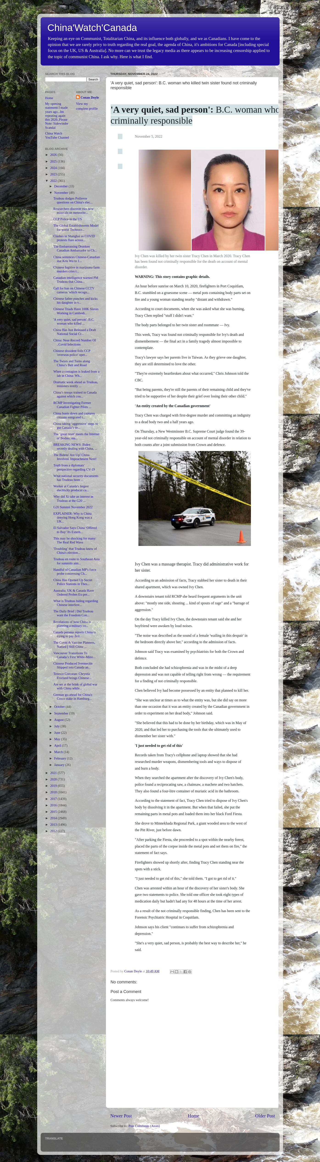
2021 (54, 773)
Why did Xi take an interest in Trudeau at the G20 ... (73, 498)
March (59, 752)
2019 (54, 786)
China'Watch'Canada (92, 27)
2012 (54, 831)
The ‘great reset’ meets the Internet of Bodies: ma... (76, 436)
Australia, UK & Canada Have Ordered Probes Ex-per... (73, 592)
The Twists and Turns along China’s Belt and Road (71, 363)
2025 (54, 161)
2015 (54, 812)
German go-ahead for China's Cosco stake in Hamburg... (72, 696)
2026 (54, 155)
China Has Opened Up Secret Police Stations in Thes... (72, 582)
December (61, 186)
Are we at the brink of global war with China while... (75, 686)
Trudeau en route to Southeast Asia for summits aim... (76, 561)
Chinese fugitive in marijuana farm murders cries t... (76, 269)
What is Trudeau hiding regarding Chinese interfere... (75, 603)
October (60, 706)
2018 (54, 792)
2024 (54, 168)
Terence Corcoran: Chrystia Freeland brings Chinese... (72, 675)
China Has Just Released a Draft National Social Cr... (74, 332)
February (60, 758)
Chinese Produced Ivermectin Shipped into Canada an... (72, 665)
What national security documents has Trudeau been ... (75, 478)
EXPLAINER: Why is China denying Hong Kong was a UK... (72, 517)
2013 (54, 824)
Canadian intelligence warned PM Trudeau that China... (75, 279)
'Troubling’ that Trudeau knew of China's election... (75, 550)
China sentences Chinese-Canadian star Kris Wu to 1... (76, 259)
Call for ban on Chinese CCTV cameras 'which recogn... (73, 290)
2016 (54, 805)
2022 (54, 181)
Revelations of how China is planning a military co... (72, 624)
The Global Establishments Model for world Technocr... (75, 227)
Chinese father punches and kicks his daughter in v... (75, 300)
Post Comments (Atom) (144, 1126)
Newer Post (121, 1115)
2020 (54, 779)
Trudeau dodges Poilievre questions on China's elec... (73, 200)
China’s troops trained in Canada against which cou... (75, 394)
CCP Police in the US (67, 219)
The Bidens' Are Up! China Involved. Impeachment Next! (74, 457)
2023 (54, 174)
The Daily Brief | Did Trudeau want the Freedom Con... (73, 613)
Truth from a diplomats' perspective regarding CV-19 (74, 467)
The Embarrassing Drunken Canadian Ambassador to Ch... (75, 248)
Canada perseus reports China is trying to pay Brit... (74, 634)
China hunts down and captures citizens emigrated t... (74, 415)
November (61, 192)
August (59, 720)
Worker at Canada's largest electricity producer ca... (71, 488)
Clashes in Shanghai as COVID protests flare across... (74, 238)
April (58, 745)
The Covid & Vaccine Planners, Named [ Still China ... (74, 644)
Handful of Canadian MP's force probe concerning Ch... (74, 571)
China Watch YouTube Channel (57, 135)
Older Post (265, 1115)
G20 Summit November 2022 (73, 507)
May (57, 739)
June (57, 732)
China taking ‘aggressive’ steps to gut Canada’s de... (75, 425)
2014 (54, 818)
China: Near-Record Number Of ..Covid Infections (74, 342)
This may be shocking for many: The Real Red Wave (74, 540)
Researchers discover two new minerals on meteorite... (73, 210)
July (57, 726)
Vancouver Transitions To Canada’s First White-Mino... (74, 655)
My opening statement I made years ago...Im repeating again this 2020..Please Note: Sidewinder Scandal (56, 115)
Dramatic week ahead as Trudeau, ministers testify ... (75, 384)
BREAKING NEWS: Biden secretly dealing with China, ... (75, 446)
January (59, 765)
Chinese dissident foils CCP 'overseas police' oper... (71, 353)
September (61, 713)
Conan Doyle (90, 97)
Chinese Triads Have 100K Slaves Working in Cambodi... (75, 311)
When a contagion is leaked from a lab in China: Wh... (76, 373)
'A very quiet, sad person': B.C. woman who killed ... (73, 321)
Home (193, 1115)
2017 (54, 799)
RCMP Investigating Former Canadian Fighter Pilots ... (72, 404)
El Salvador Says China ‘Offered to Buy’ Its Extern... (75, 530)
